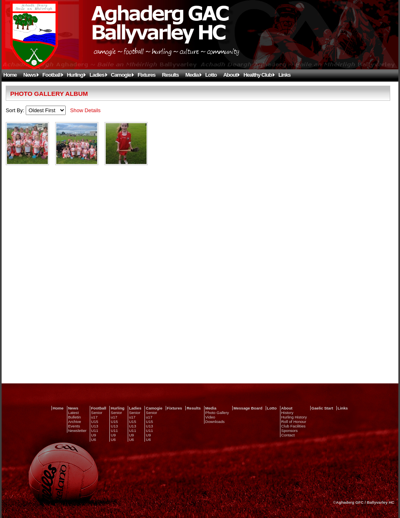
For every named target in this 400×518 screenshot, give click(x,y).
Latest (73, 412)
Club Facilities (293, 426)
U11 (94, 430)
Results (170, 75)
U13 (94, 426)
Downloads (214, 421)
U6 (93, 439)
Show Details (85, 110)
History (287, 412)
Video (210, 417)
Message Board (247, 408)
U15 (94, 421)
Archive (74, 421)
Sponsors (289, 430)
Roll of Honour (293, 421)
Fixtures (147, 75)
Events (74, 426)
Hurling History (294, 417)
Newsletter (77, 430)
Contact (288, 435)
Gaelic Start (322, 408)
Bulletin (74, 417)
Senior (96, 412)
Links (284, 75)
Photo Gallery (217, 412)
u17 (94, 417)
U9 (93, 435)
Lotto (211, 75)
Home (10, 75)
